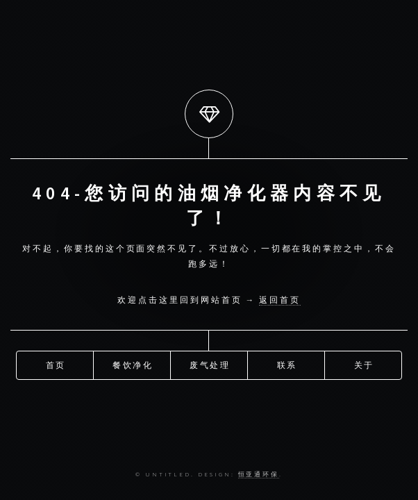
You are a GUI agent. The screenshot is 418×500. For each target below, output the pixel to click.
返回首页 (280, 299)
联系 (287, 364)
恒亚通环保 (259, 474)
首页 (56, 364)
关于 (364, 364)
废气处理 (210, 364)
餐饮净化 (133, 364)
